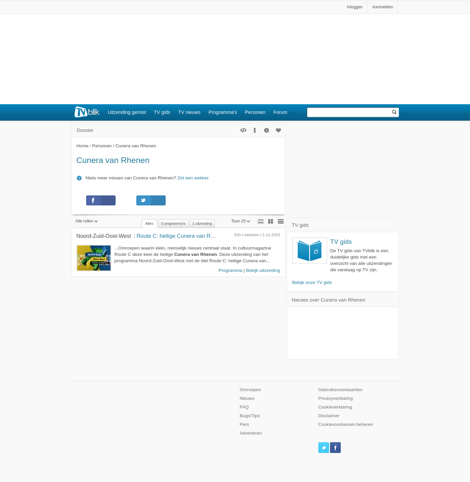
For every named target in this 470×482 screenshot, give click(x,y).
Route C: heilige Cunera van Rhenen (181, 236)
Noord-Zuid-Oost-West (103, 236)
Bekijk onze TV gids (312, 282)
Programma (230, 270)
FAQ (244, 407)
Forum (281, 112)
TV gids (162, 112)
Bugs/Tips (250, 415)
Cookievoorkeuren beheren (345, 424)
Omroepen (250, 389)
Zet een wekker (192, 177)
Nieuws (247, 398)
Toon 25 (240, 221)
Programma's (222, 112)
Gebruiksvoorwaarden (340, 389)
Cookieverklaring (335, 407)
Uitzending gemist (127, 112)
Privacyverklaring (335, 398)
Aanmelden (382, 7)
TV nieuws (189, 112)
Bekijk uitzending (263, 270)
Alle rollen (86, 221)
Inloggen (355, 7)
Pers (244, 424)
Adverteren (251, 433)
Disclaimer (328, 415)
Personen (255, 112)
